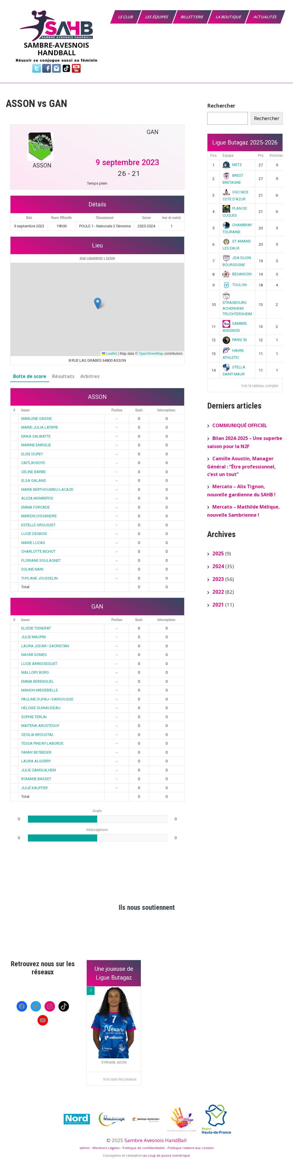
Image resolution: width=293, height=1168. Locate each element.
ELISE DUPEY (32, 454)
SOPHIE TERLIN (34, 717)
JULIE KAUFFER (34, 788)
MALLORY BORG (35, 672)
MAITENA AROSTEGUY (40, 725)
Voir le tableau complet (259, 386)
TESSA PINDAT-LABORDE (42, 743)
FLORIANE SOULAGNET (41, 560)
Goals (139, 409)
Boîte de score (29, 376)
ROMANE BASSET (36, 779)
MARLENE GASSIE (36, 418)
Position (116, 409)
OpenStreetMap (151, 354)
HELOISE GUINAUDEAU (41, 708)
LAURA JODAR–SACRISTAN (45, 646)
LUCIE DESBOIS (34, 534)
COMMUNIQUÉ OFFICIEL (239, 425)
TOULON (235, 285)
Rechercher (221, 105)
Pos (213, 156)
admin (85, 1148)
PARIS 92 (235, 340)
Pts (261, 156)
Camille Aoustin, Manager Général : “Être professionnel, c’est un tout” (241, 466)
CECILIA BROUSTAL (37, 734)
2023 (218, 579)
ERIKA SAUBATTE (36, 436)
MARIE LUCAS (33, 543)
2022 (218, 592)
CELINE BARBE (33, 472)
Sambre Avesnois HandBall (156, 1140)
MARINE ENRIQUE (36, 445)
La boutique (228, 16)
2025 (218, 553)
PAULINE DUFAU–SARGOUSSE (47, 699)
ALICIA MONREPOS (37, 498)
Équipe (228, 156)
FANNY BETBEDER (36, 752)
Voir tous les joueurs (119, 1079)
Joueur (25, 409)
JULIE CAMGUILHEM (38, 770)
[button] (97, 303)
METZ (232, 165)
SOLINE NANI (32, 569)
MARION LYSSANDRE (39, 516)
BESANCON (237, 274)
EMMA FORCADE (35, 507)
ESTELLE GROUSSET (38, 525)
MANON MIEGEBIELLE (39, 690)
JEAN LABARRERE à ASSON (97, 258)
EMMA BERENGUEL (37, 681)
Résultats (63, 376)
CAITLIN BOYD (33, 463)
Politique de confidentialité (143, 1148)
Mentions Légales (106, 1148)
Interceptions (166, 409)
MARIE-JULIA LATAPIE (39, 427)
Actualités (265, 16)
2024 (218, 566)
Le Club (126, 16)
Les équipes (157, 16)
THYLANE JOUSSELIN (39, 578)
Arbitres (90, 376)
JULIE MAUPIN (33, 637)
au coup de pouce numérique (166, 1155)
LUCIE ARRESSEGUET (39, 663)
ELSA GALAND (33, 480)
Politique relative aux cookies (191, 1148)
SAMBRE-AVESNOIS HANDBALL (56, 48)
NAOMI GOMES (34, 654)
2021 (218, 604)
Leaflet (109, 354)
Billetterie (192, 16)
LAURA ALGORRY (36, 761)
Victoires (276, 156)
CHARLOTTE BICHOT (38, 551)
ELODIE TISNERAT (36, 628)
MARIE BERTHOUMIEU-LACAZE (47, 489)
